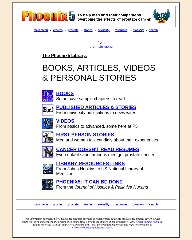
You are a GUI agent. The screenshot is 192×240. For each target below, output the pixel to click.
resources (121, 30)
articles (57, 30)
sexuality (104, 30)
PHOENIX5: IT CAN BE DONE (89, 182)
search (153, 30)
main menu (41, 30)
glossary (138, 30)
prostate (73, 30)
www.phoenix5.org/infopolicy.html (92, 227)
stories (88, 30)
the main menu (101, 46)
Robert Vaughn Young (147, 221)
